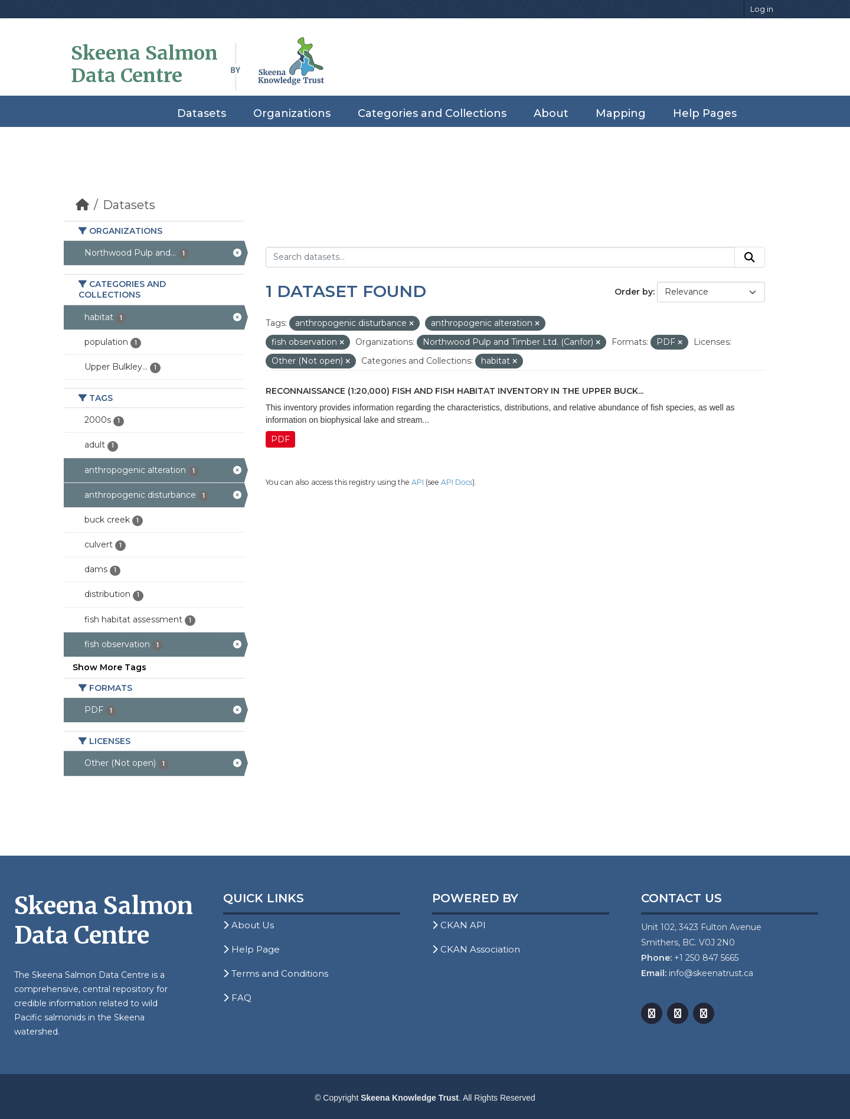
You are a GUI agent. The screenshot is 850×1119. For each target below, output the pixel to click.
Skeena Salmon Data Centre (144, 64)
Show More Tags (109, 667)
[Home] (82, 205)
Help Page (251, 949)
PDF (280, 439)
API (417, 482)
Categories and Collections (432, 113)
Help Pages (705, 113)
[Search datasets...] (500, 257)
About (551, 113)
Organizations (292, 113)
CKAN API (459, 925)
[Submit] (749, 257)
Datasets (201, 113)
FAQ (237, 997)
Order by (633, 291)
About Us (248, 925)
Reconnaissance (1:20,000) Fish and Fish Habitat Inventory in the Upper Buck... (454, 391)
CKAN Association (476, 949)
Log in (761, 9)
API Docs (456, 482)
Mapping (621, 113)
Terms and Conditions (275, 973)
